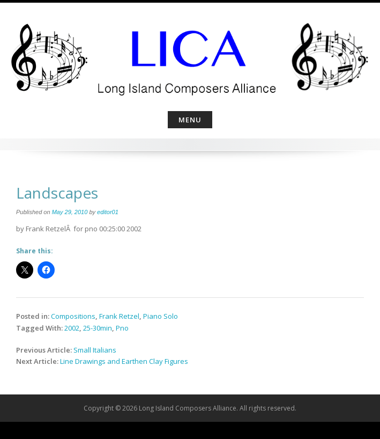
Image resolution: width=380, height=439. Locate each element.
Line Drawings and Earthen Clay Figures (124, 361)
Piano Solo (160, 316)
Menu (190, 120)
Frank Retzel (119, 316)
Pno (122, 328)
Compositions (73, 316)
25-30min (97, 328)
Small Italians (94, 350)
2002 (71, 328)
